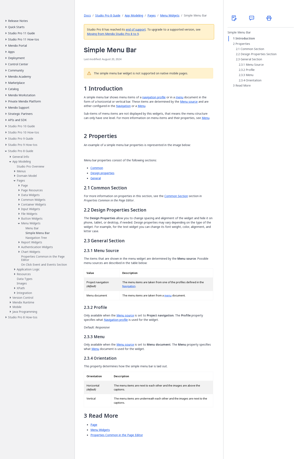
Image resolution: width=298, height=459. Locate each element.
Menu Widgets (169, 15)
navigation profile (154, 97)
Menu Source (255, 64)
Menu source (189, 101)
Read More (243, 85)
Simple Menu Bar (239, 32)
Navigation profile (116, 319)
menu (179, 97)
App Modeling (134, 15)
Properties (242, 44)
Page (93, 424)
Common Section (176, 196)
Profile (250, 70)
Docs (87, 15)
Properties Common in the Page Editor (116, 435)
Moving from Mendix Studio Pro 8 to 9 (113, 34)
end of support (136, 29)
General (95, 178)
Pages (151, 15)
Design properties (102, 173)
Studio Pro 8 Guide (107, 15)
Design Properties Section (259, 54)
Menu (141, 106)
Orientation (253, 80)
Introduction (245, 38)
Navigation (123, 106)
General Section (251, 59)
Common (96, 168)
